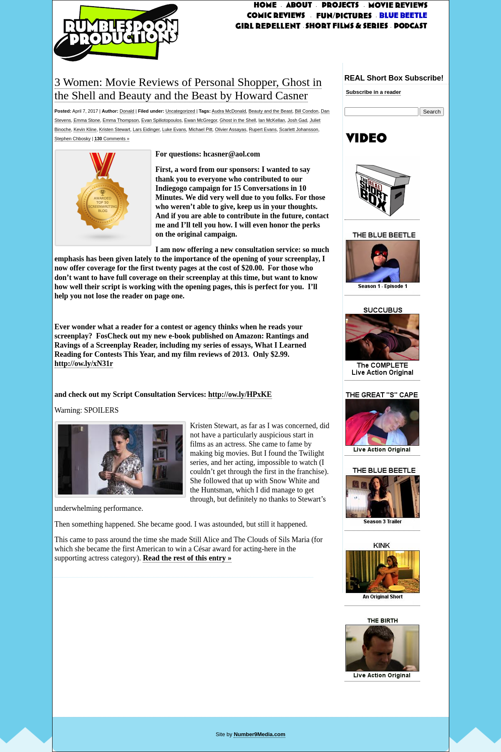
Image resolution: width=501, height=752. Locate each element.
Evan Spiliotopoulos (161, 120)
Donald (127, 111)
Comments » (111, 138)
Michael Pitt (200, 129)
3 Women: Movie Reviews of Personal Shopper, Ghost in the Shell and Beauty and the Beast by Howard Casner (188, 89)
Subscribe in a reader (373, 92)
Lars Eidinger (146, 129)
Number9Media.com (259, 734)
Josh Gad (297, 120)
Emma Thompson (121, 120)
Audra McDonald (229, 111)
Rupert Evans (263, 129)
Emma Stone (86, 120)
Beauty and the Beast (270, 111)
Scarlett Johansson (298, 129)
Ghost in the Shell (238, 120)
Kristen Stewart (115, 129)
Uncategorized (180, 111)
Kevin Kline (84, 129)
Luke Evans (174, 129)
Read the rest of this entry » (187, 558)
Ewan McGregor (200, 120)
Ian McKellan (272, 120)
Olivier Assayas (230, 129)
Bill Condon (306, 111)
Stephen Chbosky (73, 138)
